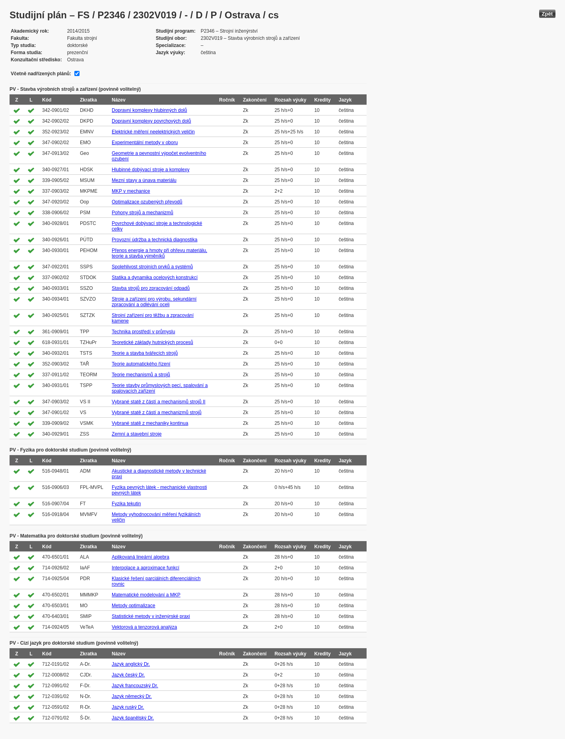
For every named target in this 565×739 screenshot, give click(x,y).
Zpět (547, 14)
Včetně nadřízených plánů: (41, 73)
